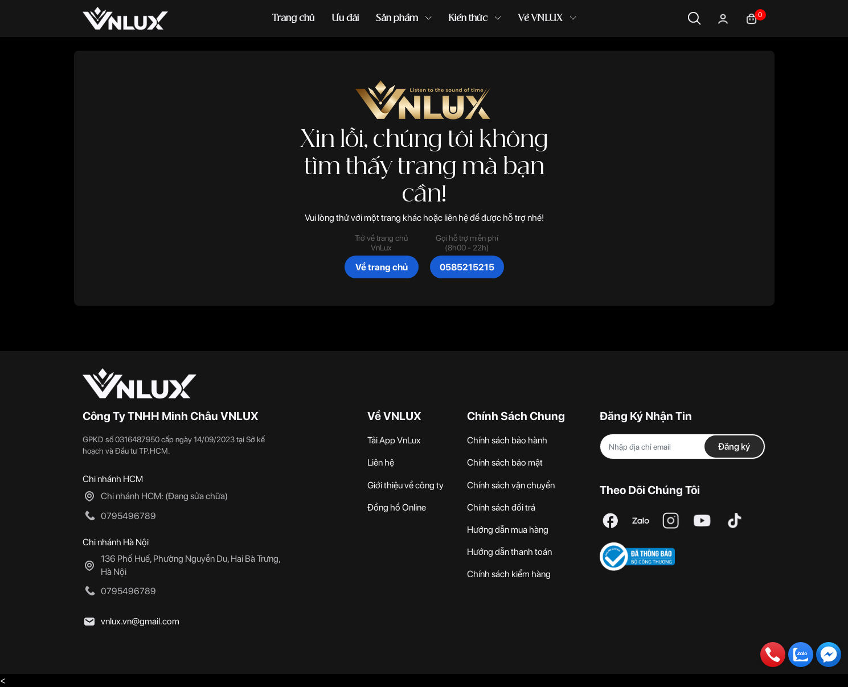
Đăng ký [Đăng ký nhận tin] (734, 446)
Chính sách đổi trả (501, 507)
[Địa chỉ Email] (683, 446)
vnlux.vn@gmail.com (140, 621)
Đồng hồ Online (396, 507)
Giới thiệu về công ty (405, 485)
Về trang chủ (381, 267)
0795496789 (128, 516)
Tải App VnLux (394, 440)
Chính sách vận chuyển (511, 485)
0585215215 (467, 267)
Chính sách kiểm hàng (509, 574)
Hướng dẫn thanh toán (509, 551)
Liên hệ (380, 462)
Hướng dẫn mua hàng (507, 529)
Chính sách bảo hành (507, 440)
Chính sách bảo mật (505, 462)
